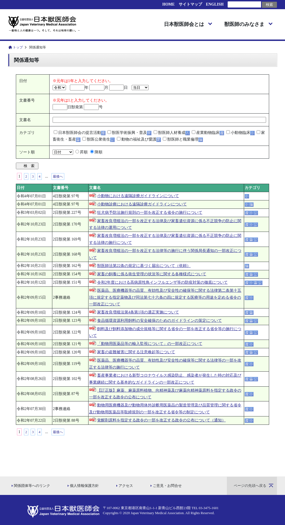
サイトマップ (190, 4)
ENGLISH (215, 4)
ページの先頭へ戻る (250, 486)
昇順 (84, 152)
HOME (168, 4)
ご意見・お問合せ (167, 486)
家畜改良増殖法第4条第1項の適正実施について (138, 312)
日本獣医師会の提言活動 (79, 133)
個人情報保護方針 (84, 486)
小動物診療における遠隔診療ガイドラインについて (142, 204)
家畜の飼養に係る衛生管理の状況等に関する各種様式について (151, 274)
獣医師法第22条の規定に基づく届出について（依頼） (144, 266)
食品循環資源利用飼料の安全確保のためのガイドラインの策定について (159, 320)
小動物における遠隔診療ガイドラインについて (138, 196)
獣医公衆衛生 (98, 139)
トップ (18, 47)
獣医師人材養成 (172, 133)
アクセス (126, 486)
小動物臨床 (240, 133)
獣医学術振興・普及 (129, 133)
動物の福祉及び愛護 (139, 139)
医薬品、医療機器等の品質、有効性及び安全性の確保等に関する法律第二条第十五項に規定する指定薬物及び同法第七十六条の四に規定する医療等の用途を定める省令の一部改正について (165, 297)
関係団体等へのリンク (32, 486)
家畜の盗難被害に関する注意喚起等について (136, 352)
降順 (98, 152)
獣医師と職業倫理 (183, 139)
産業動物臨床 (208, 133)
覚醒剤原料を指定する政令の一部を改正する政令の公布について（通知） (161, 420)
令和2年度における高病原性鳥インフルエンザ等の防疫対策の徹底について (162, 282)
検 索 (29, 166)
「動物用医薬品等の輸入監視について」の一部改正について (149, 344)
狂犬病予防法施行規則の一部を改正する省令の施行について (149, 212)
